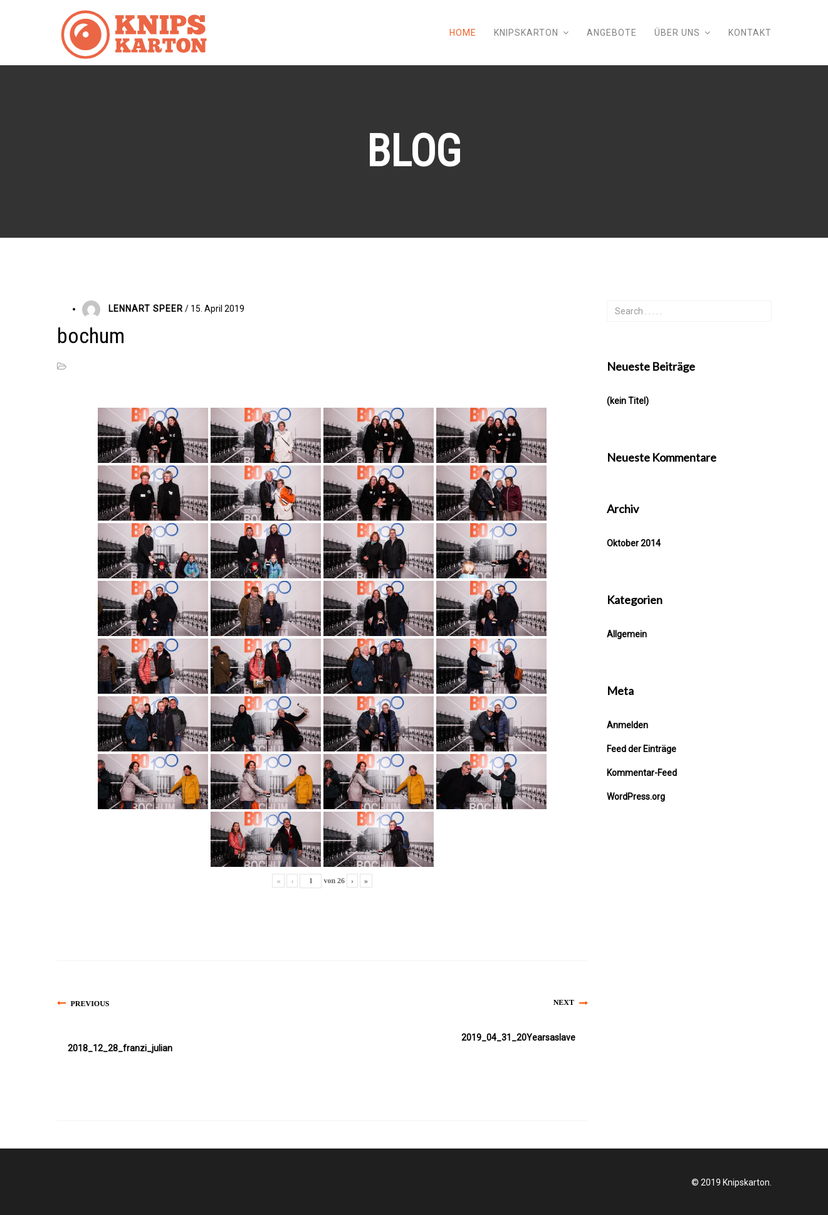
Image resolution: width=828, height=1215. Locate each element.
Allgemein (627, 634)
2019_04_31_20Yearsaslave (518, 1037)
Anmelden (627, 725)
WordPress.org (636, 797)
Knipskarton (526, 33)
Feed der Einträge (641, 749)
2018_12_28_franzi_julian (120, 1048)
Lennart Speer (145, 309)
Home (462, 33)
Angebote (612, 33)
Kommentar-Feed (642, 773)
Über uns (677, 33)
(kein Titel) (628, 401)
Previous (90, 1003)
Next (563, 1002)
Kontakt (750, 33)
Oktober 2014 (634, 543)
